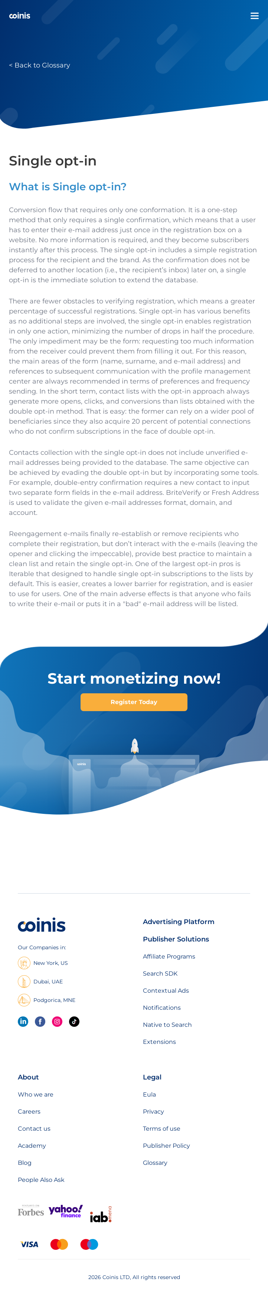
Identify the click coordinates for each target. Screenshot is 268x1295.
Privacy (153, 1111)
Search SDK (160, 973)
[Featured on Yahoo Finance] (66, 1216)
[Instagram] (57, 1021)
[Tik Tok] (74, 1021)
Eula (149, 1094)
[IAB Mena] (101, 1222)
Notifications (162, 1007)
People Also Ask (41, 1179)
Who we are (35, 1094)
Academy (32, 1145)
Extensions (159, 1041)
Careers (29, 1111)
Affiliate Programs (169, 956)
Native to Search (167, 1024)
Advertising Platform (179, 922)
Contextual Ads (166, 990)
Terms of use (161, 1128)
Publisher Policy (166, 1145)
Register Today (134, 702)
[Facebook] (40, 1021)
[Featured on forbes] (31, 1214)
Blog (25, 1162)
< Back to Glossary (39, 65)
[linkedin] (23, 1021)
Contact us (34, 1128)
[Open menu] (254, 16)
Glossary (155, 1162)
